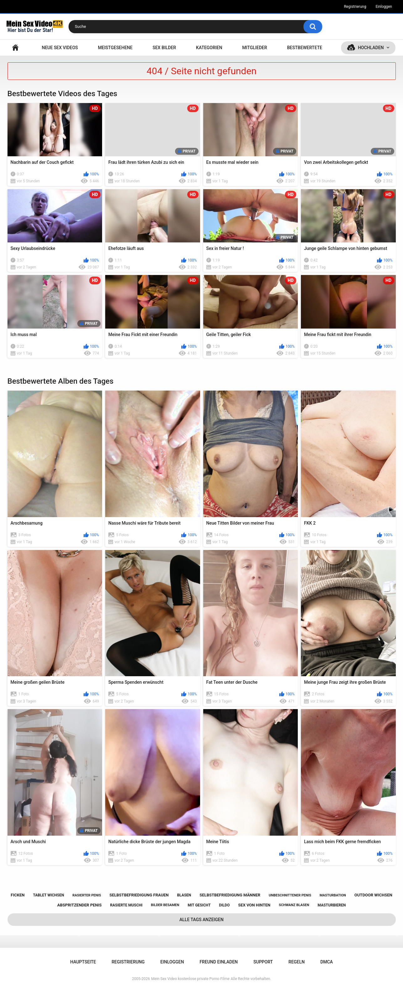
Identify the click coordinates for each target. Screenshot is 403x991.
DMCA (326, 961)
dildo (224, 905)
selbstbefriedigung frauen (138, 895)
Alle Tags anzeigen (201, 919)
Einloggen (383, 6)
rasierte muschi (126, 905)
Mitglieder (254, 47)
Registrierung (355, 6)
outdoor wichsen (373, 895)
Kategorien (209, 47)
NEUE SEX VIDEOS (60, 47)
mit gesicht (199, 905)
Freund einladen (218, 961)
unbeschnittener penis (290, 895)
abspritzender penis (79, 905)
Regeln (296, 961)
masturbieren (332, 905)
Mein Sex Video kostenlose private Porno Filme (190, 979)
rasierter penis (86, 895)
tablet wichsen (48, 895)
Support (263, 961)
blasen (184, 895)
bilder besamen (165, 905)
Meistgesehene (115, 47)
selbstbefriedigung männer (229, 895)
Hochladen (371, 47)
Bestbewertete (304, 47)
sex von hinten (254, 905)
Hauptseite (15, 48)
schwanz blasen (294, 905)
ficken (17, 895)
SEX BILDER (164, 47)
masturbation (333, 895)
